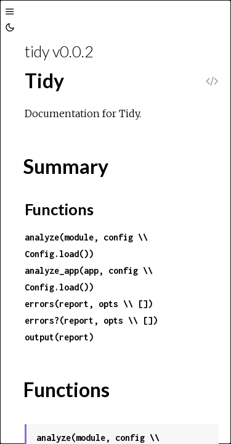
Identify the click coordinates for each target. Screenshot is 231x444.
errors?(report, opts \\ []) (91, 320)
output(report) (59, 337)
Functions (59, 209)
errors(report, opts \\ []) (89, 303)
